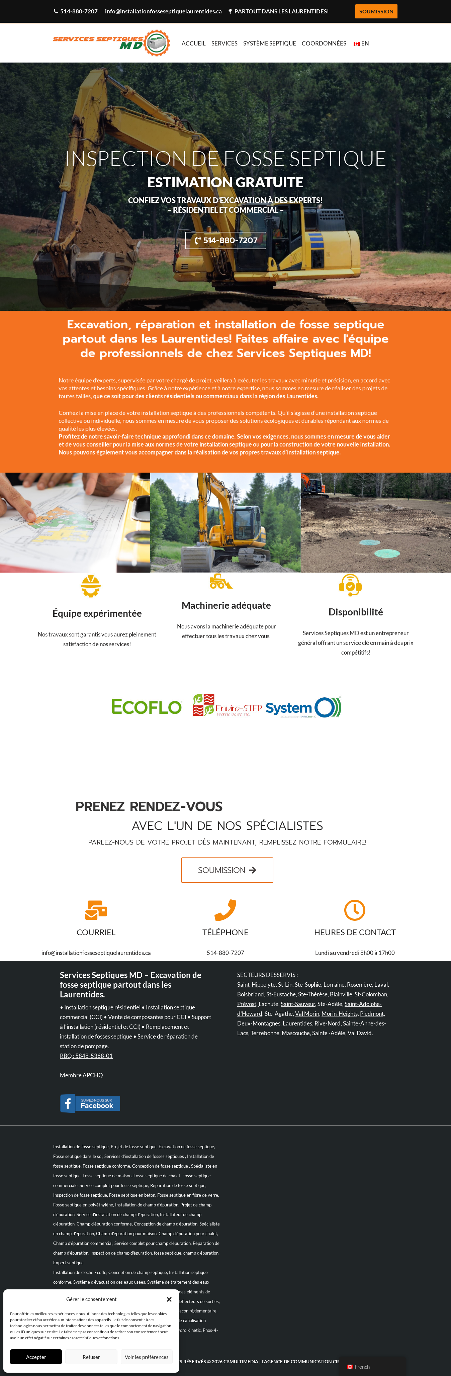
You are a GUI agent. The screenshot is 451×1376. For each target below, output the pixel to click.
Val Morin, (308, 1013)
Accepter (36, 1357)
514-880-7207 (79, 11)
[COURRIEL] (96, 910)
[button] (169, 1299)
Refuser (91, 1357)
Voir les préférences (147, 1357)
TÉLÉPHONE (225, 932)
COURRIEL (96, 932)
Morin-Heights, (340, 1013)
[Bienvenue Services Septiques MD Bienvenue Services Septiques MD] (111, 43)
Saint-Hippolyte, (257, 984)
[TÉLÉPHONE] (225, 910)
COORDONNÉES (324, 43)
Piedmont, (372, 1013)
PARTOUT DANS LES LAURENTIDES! (282, 11)
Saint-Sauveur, (299, 1003)
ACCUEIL (194, 43)
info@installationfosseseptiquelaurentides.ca (163, 11)
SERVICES (224, 43)
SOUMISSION (376, 11)
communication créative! (323, 1361)
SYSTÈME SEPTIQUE (269, 43)
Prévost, (248, 1003)
